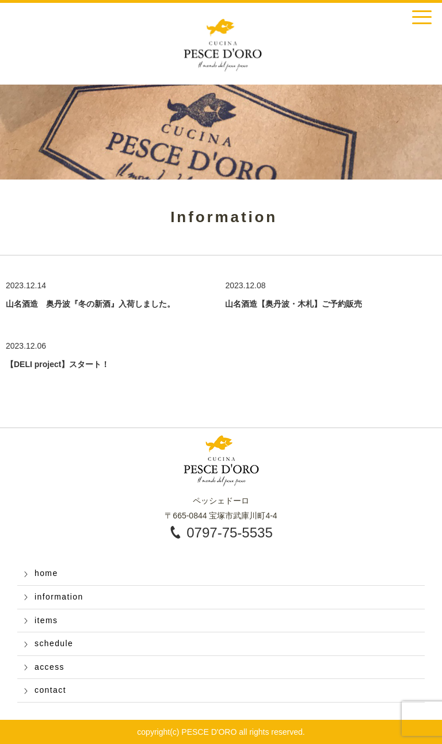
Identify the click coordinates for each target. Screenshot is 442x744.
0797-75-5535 (229, 532)
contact (50, 690)
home (46, 573)
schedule (54, 643)
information (59, 596)
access (49, 666)
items (46, 620)
